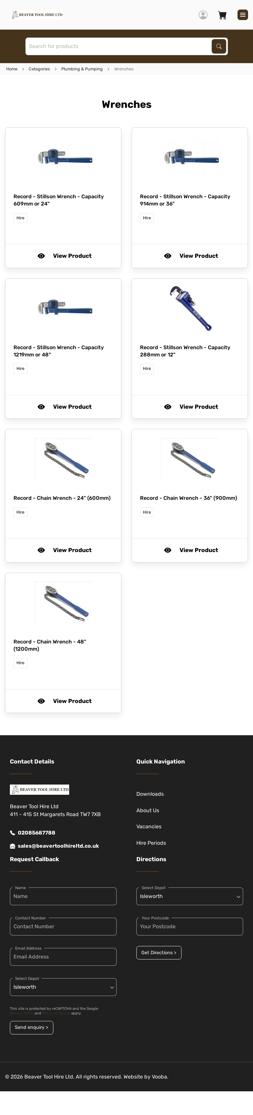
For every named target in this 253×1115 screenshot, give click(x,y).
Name (20, 887)
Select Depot (27, 978)
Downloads (150, 794)
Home (11, 68)
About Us (147, 810)
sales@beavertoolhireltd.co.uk (54, 846)
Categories (39, 68)
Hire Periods (151, 843)
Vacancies (148, 826)
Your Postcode (155, 918)
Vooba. (160, 1077)
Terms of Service (56, 1013)
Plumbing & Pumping (82, 68)
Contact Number (30, 918)
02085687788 (32, 833)
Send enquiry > (31, 1027)
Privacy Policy (22, 1013)
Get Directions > (158, 953)
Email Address (28, 948)
